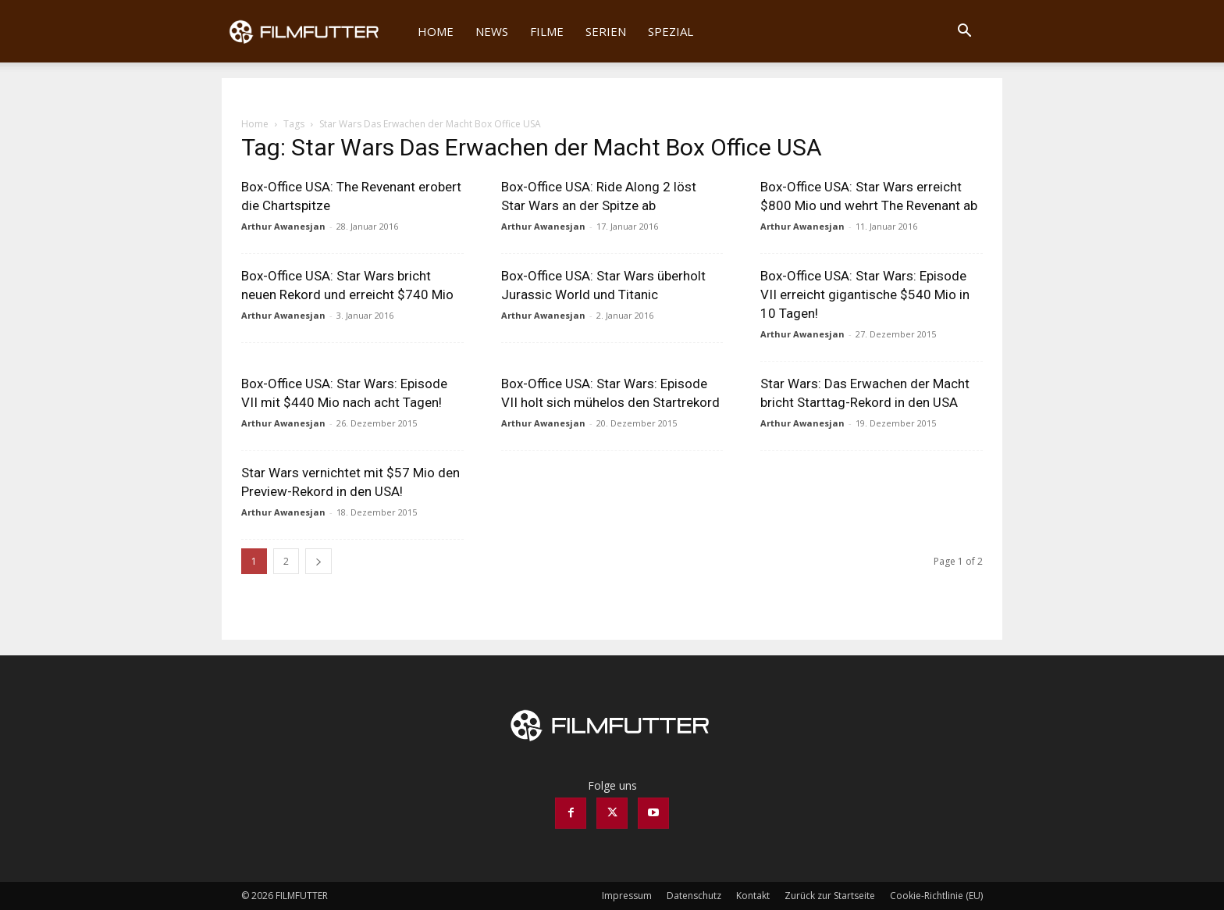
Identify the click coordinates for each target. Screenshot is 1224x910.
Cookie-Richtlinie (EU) (936, 895)
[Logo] (314, 31)
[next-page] (318, 561)
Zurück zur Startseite (830, 895)
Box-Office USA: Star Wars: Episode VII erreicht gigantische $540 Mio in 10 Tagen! (865, 294)
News (491, 31)
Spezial (670, 31)
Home (436, 31)
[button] (964, 32)
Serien (605, 31)
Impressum (627, 895)
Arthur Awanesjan (283, 226)
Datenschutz (694, 895)
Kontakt (753, 895)
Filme (547, 31)
